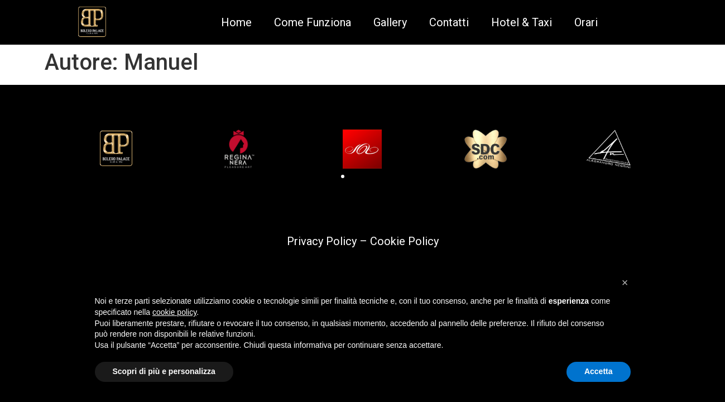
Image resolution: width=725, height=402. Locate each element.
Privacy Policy (322, 241)
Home (236, 22)
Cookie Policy (404, 241)
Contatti (449, 22)
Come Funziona (312, 22)
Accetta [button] (598, 371)
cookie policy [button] (174, 312)
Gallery (390, 22)
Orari (586, 22)
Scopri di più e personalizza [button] (164, 371)
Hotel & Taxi (521, 22)
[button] (342, 176)
